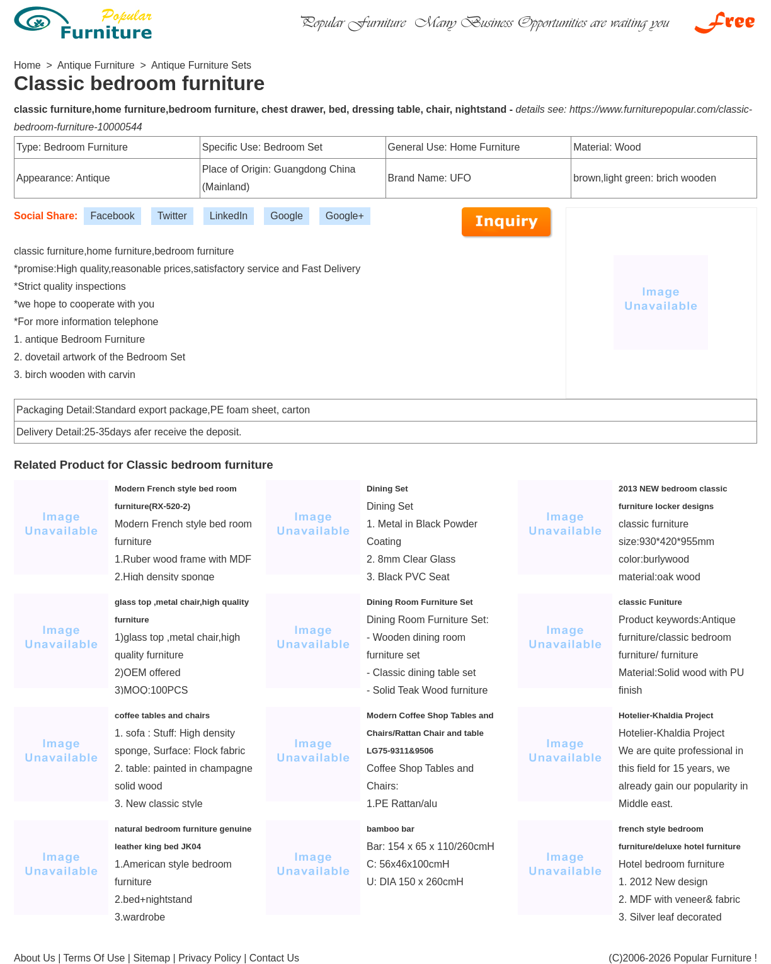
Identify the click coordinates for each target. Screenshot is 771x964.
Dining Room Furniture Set (420, 602)
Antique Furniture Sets (201, 65)
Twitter (172, 215)
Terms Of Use (94, 958)
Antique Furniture (96, 65)
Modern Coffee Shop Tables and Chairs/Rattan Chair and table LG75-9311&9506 (430, 733)
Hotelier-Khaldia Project (666, 715)
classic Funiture (650, 602)
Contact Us (274, 958)
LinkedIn (229, 215)
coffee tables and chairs (162, 715)
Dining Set (387, 488)
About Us (34, 958)
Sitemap (151, 958)
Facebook (112, 215)
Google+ (345, 215)
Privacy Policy (209, 958)
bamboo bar (390, 829)
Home (27, 65)
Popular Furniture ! (715, 958)
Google (286, 215)
